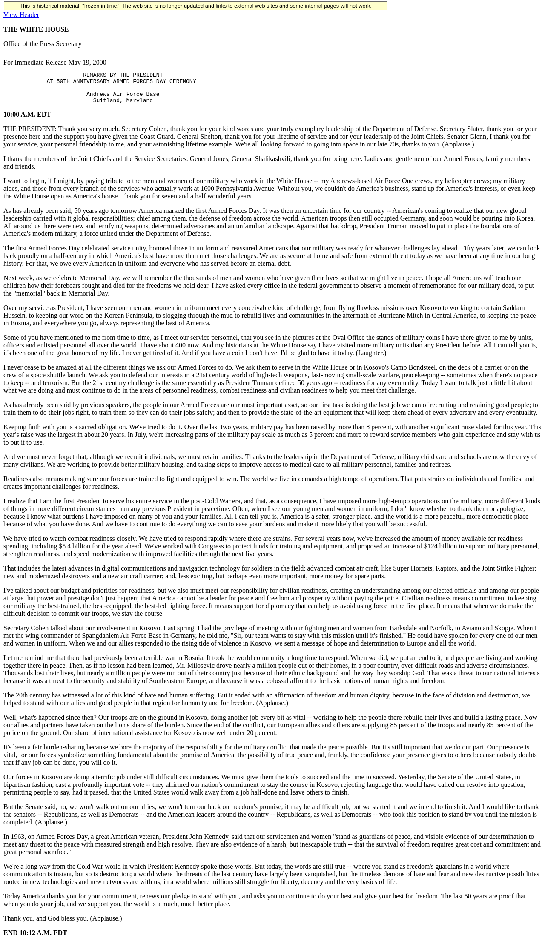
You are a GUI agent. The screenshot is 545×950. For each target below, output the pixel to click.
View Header (21, 14)
